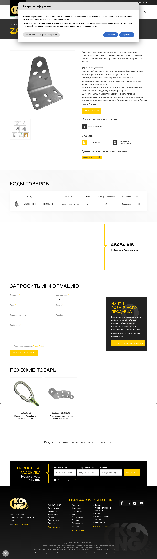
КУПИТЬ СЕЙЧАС (91, 111)
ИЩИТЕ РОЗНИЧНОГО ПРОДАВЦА (128, 343)
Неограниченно (95, 126)
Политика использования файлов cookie (71, 553)
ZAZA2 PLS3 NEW (61, 412)
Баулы (51, 517)
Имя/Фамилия (60, 467)
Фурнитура (100, 522)
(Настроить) (89, 553)
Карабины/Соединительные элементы (103, 508)
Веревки (52, 523)
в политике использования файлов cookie (51, 19)
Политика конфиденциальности (45, 553)
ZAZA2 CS (26, 412)
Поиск (144, 11)
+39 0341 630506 (21, 524)
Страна (59, 305)
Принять (126, 35)
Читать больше (89, 104)
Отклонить (110, 35)
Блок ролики (53, 520)
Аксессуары (53, 508)
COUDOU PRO (54, 505)
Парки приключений (91, 157)
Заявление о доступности (103, 553)
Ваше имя (15, 295)
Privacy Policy (38, 346)
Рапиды (98, 513)
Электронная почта (19, 315)
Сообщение (15, 325)
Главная (13, 25)
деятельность (62, 295)
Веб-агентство (117, 553)
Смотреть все (54, 527)
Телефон (60, 315)
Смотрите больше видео (126, 250)
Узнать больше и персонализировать (41, 35)
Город (13, 305)
